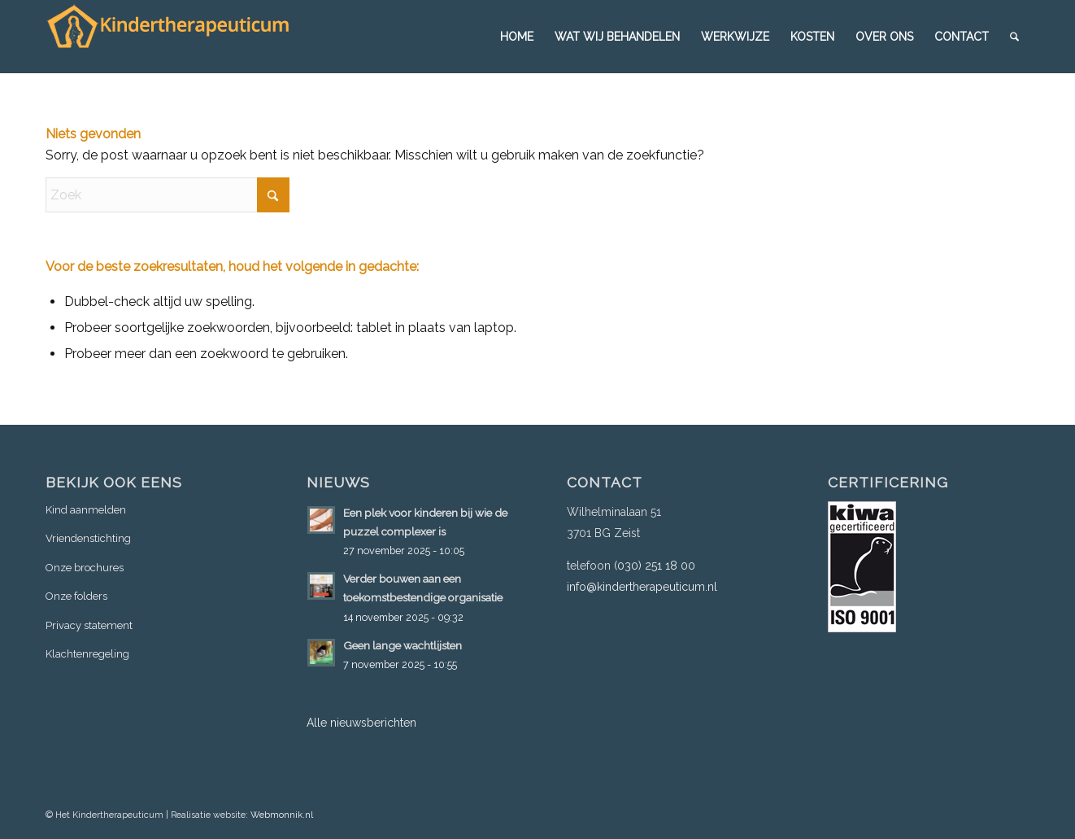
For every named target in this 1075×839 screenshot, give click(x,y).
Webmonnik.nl (281, 815)
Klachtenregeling (87, 654)
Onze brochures (85, 568)
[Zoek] (1014, 36)
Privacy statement (89, 625)
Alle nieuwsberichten (361, 722)
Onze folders (76, 596)
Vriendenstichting (88, 538)
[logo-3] (167, 36)
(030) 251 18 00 (654, 565)
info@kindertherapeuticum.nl (642, 586)
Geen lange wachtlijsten (402, 645)
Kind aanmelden (86, 510)
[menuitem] (517, 36)
